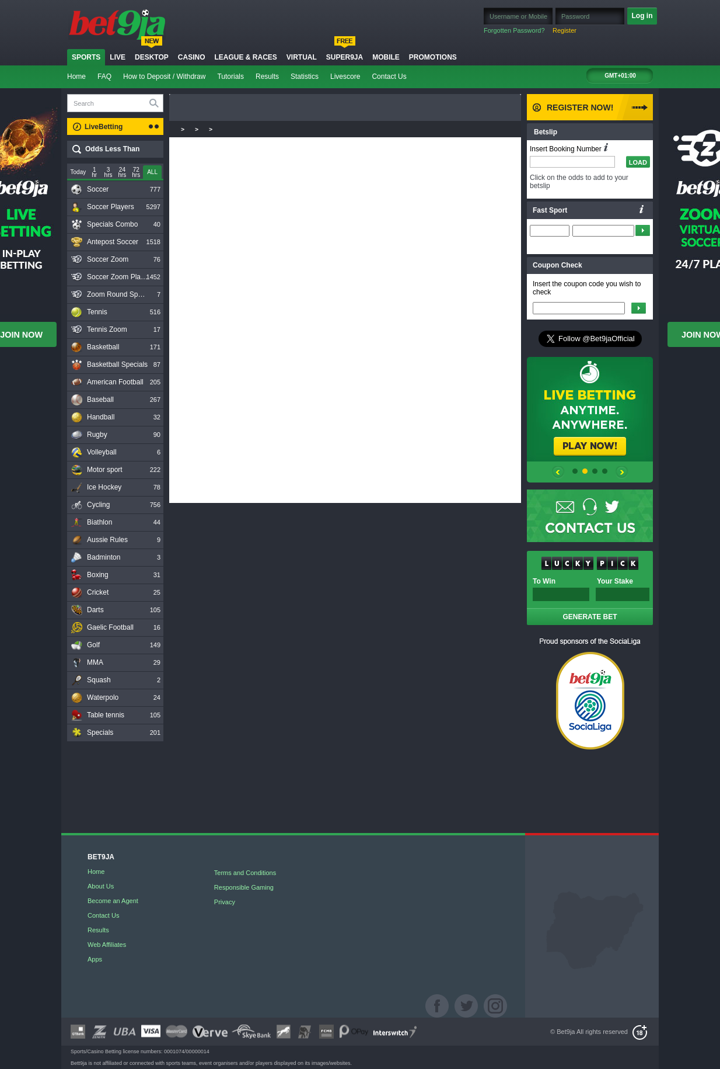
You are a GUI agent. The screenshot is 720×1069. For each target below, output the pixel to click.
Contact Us (389, 76)
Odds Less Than (112, 149)
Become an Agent (113, 900)
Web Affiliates (107, 944)
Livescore (345, 76)
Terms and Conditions (245, 872)
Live (117, 57)
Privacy (224, 901)
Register (564, 30)
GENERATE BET (589, 617)
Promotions (433, 57)
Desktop (152, 57)
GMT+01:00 (620, 75)
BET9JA (101, 857)
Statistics (305, 76)
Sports (86, 57)
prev (558, 474)
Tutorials (230, 76)
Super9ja (344, 57)
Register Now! (580, 107)
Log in (642, 16)
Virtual (301, 57)
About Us (101, 886)
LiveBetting (104, 127)
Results (267, 76)
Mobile (386, 57)
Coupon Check (557, 265)
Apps (95, 959)
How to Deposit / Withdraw (164, 76)
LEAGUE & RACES (245, 57)
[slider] (152, 172)
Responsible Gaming (244, 887)
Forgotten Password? (514, 30)
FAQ (104, 76)
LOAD (638, 162)
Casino (191, 57)
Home (76, 76)
